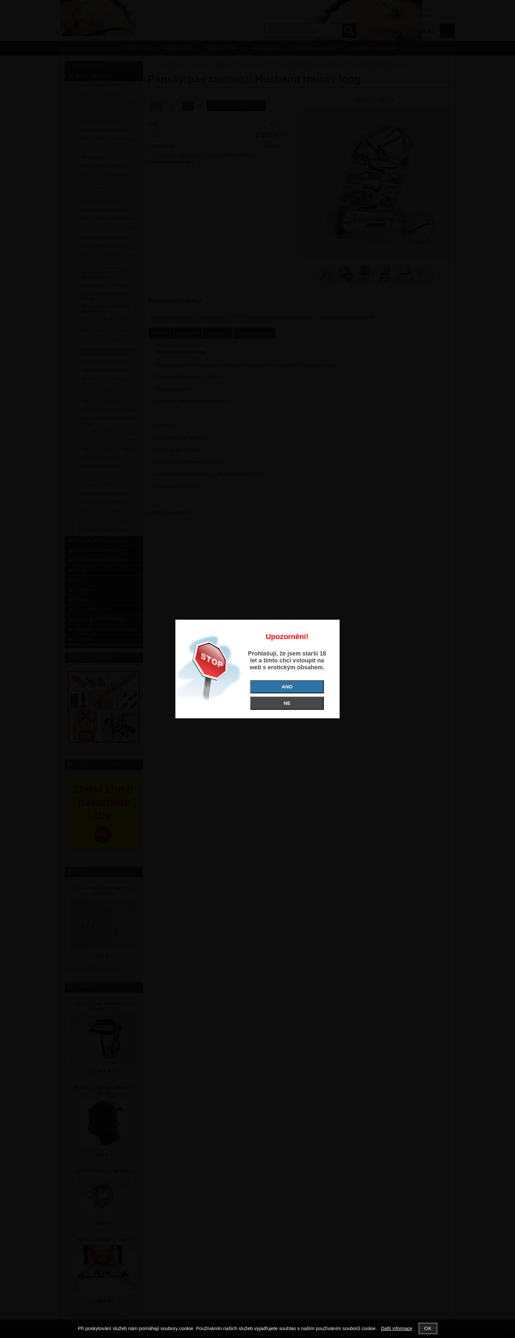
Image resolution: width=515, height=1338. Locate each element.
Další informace (396, 1328)
